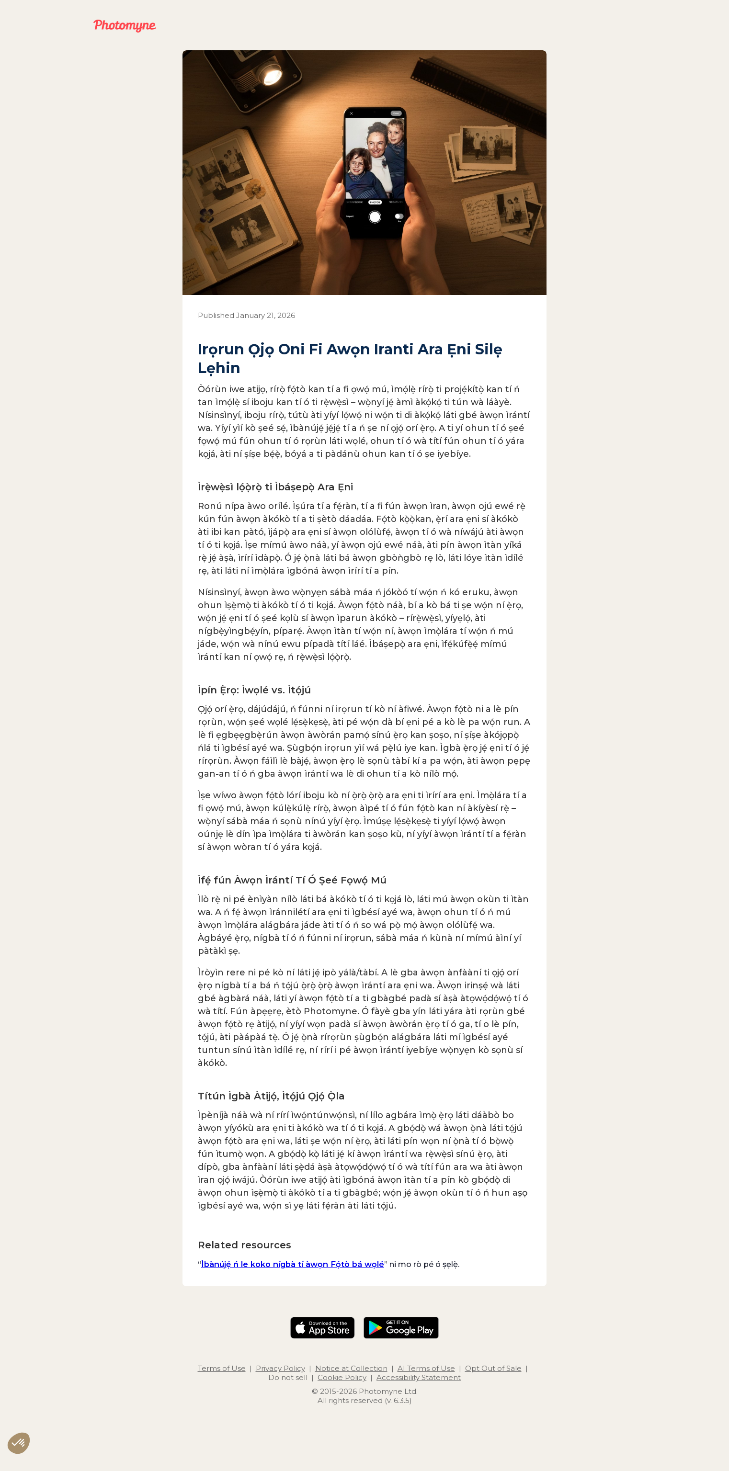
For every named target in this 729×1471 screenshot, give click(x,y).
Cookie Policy (342, 1377)
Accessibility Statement (418, 1377)
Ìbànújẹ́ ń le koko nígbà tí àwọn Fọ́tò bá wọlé (292, 1264)
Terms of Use (222, 1368)
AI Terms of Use (426, 1368)
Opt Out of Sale (493, 1368)
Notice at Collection (351, 1368)
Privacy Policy (280, 1368)
